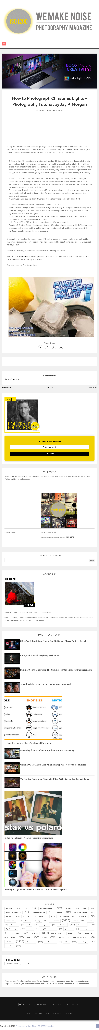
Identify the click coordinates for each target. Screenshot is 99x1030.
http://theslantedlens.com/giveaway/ (29, 256)
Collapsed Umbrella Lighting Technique (39, 655)
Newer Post (7, 387)
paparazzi (69, 929)
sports (44, 937)
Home (50, 387)
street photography (79, 937)
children (66, 916)
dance (27, 921)
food (90, 921)
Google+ (72, 1005)
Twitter (24, 1005)
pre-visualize (56, 933)
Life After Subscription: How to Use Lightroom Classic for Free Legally (54, 641)
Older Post (92, 387)
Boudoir (9, 908)
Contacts (68, 1013)
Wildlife (59, 912)
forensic (14, 925)
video (67, 942)
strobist (9, 942)
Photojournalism (39, 912)
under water (50, 942)
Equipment (39, 1013)
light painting (11, 929)
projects (71, 933)
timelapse (31, 942)
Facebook (56, 1005)
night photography (49, 929)
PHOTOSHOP (56, 1013)
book (41, 916)
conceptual (10, 921)
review (13, 937)
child (53, 916)
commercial (82, 916)
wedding (83, 942)
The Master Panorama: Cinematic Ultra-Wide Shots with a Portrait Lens (54, 779)
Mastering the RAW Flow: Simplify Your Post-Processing (47, 750)
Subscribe (49, 454)
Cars (25, 908)
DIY (47, 1013)
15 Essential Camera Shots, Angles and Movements (28, 743)
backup (29, 916)
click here (69, 537)
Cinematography (46, 908)
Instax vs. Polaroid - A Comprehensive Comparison (28, 838)
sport (29, 937)
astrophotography (81, 912)
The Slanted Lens (30, 265)
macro (30, 929)
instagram (44, 925)
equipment (55, 921)
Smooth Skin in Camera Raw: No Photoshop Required (45, 684)
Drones (68, 908)
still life (61, 937)
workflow (9, 946)
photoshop (16, 933)
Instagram (39, 1005)
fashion (75, 921)
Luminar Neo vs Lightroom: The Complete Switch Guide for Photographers (56, 669)
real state (88, 933)
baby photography (13, 916)
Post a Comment (12, 379)
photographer (87, 929)
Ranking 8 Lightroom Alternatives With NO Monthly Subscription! (35, 889)
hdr (29, 925)
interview (62, 925)
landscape (82, 925)
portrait (35, 933)
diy (39, 921)
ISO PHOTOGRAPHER (13, 912)
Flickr (85, 908)
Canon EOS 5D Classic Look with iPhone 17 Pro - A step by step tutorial (53, 764)
